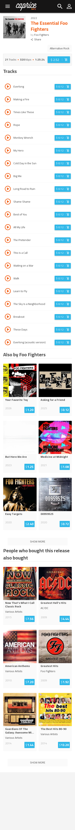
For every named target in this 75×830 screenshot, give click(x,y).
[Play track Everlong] (7, 87)
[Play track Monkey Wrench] (7, 138)
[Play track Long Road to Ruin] (7, 189)
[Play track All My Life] (7, 227)
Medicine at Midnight (54, 457)
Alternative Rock (59, 48)
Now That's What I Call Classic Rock (19, 604)
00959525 (47, 514)
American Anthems (17, 666)
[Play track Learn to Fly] (7, 291)
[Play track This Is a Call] (7, 253)
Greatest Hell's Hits (53, 603)
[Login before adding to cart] (59, 59)
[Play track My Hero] (7, 151)
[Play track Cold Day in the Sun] (7, 163)
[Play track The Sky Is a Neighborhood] (7, 304)
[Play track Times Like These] (7, 112)
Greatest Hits (49, 666)
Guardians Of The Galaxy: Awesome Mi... (19, 730)
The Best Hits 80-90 (53, 729)
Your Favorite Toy (16, 400)
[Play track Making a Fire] (7, 100)
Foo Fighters (41, 34)
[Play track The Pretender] (7, 240)
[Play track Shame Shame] (7, 202)
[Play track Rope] (7, 125)
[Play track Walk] (7, 279)
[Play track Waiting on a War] (7, 266)
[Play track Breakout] (7, 317)
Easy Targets (13, 514)
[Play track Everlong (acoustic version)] (7, 342)
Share (36, 39)
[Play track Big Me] (7, 176)
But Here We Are (16, 457)
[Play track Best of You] (7, 215)
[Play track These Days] (7, 330)
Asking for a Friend (53, 400)
